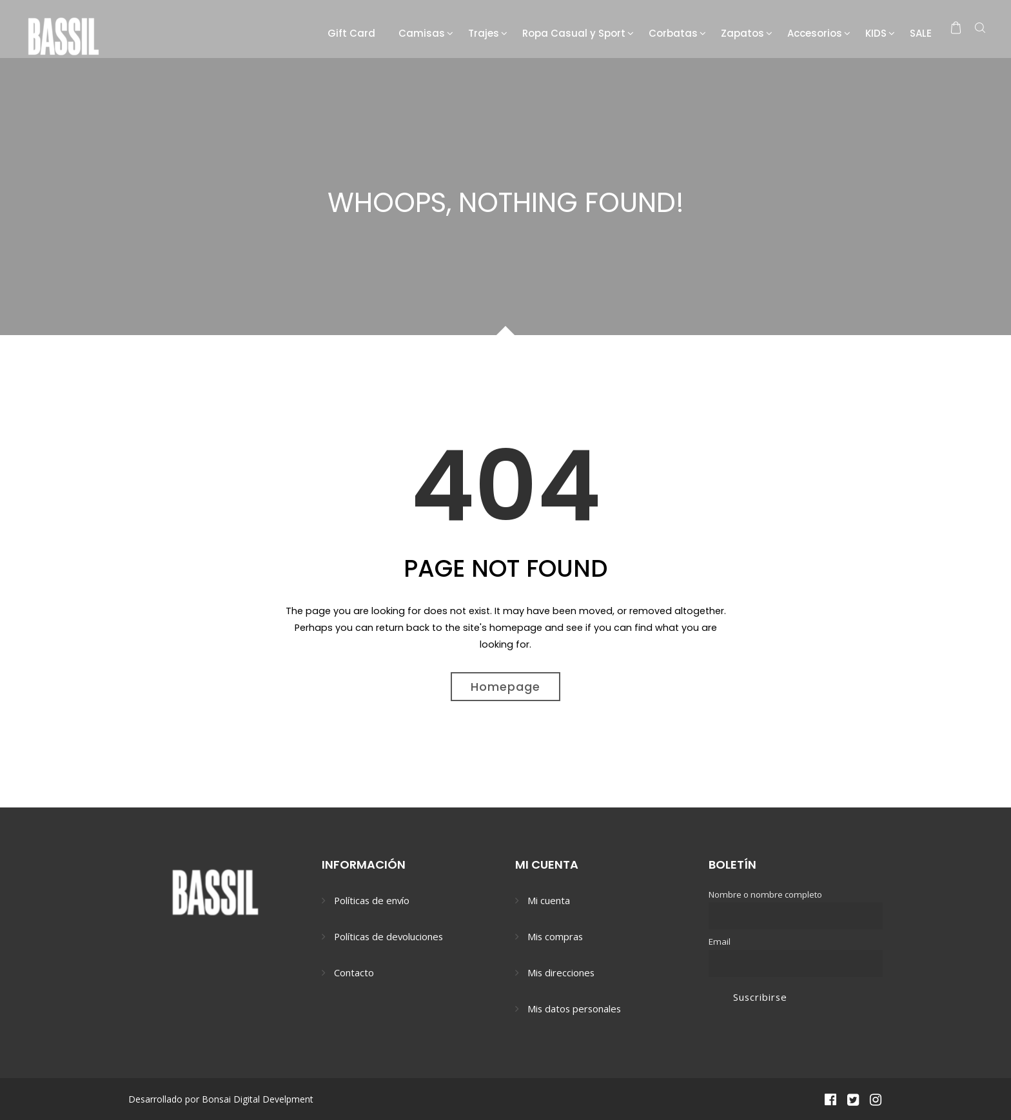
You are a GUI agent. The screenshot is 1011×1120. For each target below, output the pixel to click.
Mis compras (555, 936)
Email (720, 941)
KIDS (876, 33)
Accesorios (814, 33)
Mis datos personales (574, 1008)
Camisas (421, 33)
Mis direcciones (560, 972)
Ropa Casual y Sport (573, 33)
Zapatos (742, 33)
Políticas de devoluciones (388, 936)
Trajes (483, 33)
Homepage (505, 687)
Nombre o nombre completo (765, 894)
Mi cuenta (548, 900)
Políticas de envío (371, 900)
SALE (921, 33)
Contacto (354, 972)
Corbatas (673, 33)
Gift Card (351, 33)
